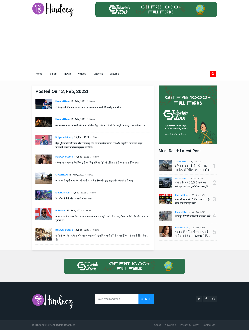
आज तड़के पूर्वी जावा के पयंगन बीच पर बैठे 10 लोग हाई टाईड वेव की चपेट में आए (94, 181)
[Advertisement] (124, 42)
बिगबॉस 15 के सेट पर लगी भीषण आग (74, 199)
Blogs (53, 74)
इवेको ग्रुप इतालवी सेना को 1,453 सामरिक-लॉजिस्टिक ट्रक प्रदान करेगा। (191, 168)
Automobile (180, 161)
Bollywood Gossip (64, 137)
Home (38, 74)
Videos (82, 74)
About (157, 325)
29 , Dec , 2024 (197, 161)
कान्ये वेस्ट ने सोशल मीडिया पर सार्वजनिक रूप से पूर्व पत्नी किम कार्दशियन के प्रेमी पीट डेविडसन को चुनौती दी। (102, 219)
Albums (114, 74)
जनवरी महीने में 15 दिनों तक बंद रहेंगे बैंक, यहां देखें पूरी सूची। (191, 202)
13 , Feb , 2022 (78, 101)
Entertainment (62, 192)
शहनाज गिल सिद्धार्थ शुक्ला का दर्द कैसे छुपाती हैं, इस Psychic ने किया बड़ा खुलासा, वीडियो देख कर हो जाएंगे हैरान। (192, 235)
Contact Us (209, 325)
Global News (61, 174)
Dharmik (98, 74)
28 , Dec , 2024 (199, 212)
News (67, 74)
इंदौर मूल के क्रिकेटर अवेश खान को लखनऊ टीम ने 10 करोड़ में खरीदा (89, 107)
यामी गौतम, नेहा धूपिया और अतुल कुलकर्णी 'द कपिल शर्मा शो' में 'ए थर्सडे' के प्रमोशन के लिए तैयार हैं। (102, 238)
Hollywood (60, 210)
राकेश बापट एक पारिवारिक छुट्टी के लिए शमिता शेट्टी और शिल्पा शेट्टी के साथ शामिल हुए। (97, 163)
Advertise (170, 325)
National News (62, 101)
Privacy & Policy (189, 325)
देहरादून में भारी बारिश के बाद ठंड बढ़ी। (191, 218)
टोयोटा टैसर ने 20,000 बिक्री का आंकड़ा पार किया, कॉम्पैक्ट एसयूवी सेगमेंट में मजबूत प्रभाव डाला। (192, 185)
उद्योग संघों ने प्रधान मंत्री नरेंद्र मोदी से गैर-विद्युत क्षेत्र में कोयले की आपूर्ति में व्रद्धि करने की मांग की (101, 125)
